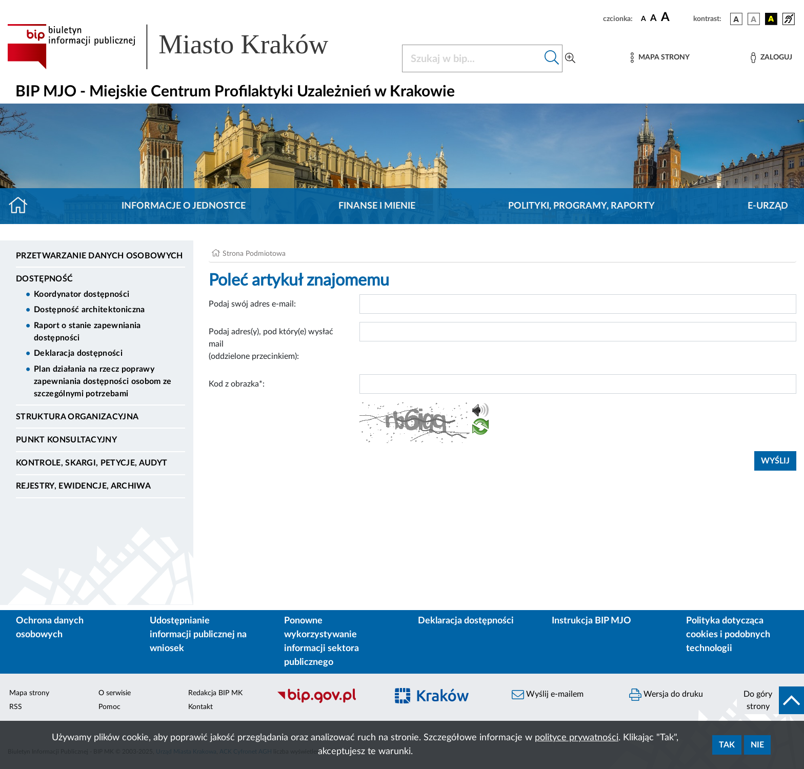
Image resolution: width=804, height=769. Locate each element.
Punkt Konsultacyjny (66, 440)
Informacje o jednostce (184, 206)
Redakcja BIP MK (215, 693)
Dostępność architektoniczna (89, 310)
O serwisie (114, 693)
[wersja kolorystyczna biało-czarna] (753, 19)
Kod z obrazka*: (237, 384)
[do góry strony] (770, 700)
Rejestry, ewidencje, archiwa (83, 486)
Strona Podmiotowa (254, 253)
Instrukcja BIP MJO (591, 620)
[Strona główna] (22, 206)
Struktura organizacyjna (77, 417)
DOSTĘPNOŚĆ (44, 279)
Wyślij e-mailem (548, 695)
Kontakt (200, 707)
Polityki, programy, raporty (581, 206)
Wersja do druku (666, 695)
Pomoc (109, 707)
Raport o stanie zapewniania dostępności (87, 331)
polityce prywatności (576, 737)
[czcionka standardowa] (643, 18)
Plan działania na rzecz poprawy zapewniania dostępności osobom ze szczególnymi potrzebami (103, 381)
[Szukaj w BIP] (472, 58)
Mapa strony (29, 693)
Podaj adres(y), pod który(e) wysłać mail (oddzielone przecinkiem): (271, 344)
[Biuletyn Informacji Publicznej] (327, 701)
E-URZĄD (768, 206)
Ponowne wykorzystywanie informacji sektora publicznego (321, 641)
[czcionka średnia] (653, 19)
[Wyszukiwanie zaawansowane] (570, 58)
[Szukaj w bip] (551, 58)
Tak (727, 745)
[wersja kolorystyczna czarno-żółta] (771, 19)
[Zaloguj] (771, 57)
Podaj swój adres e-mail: (252, 304)
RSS (15, 707)
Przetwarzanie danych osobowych (99, 256)
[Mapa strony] (660, 57)
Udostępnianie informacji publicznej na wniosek (198, 634)
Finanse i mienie (376, 206)
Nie (757, 745)
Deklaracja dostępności (78, 353)
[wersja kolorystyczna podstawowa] (736, 19)
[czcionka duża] (675, 17)
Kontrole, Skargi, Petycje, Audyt (91, 463)
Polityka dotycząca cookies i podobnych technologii (728, 634)
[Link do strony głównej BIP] (182, 46)
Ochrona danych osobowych (50, 627)
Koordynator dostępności (81, 294)
